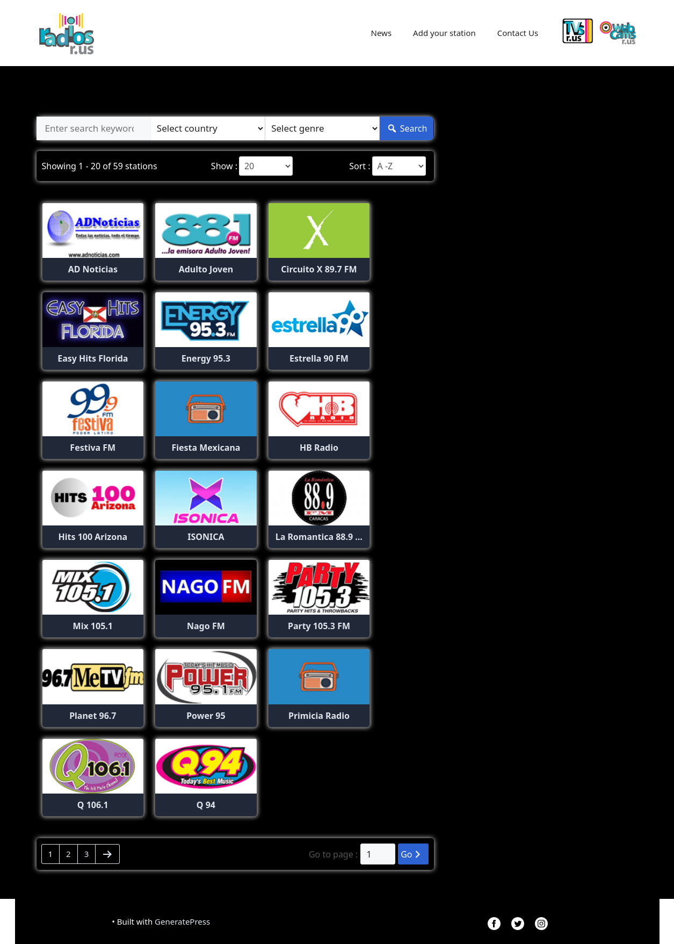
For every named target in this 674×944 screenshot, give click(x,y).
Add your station (444, 32)
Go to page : (333, 854)
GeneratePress (182, 921)
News (381, 32)
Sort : (359, 166)
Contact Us (517, 32)
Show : (224, 166)
